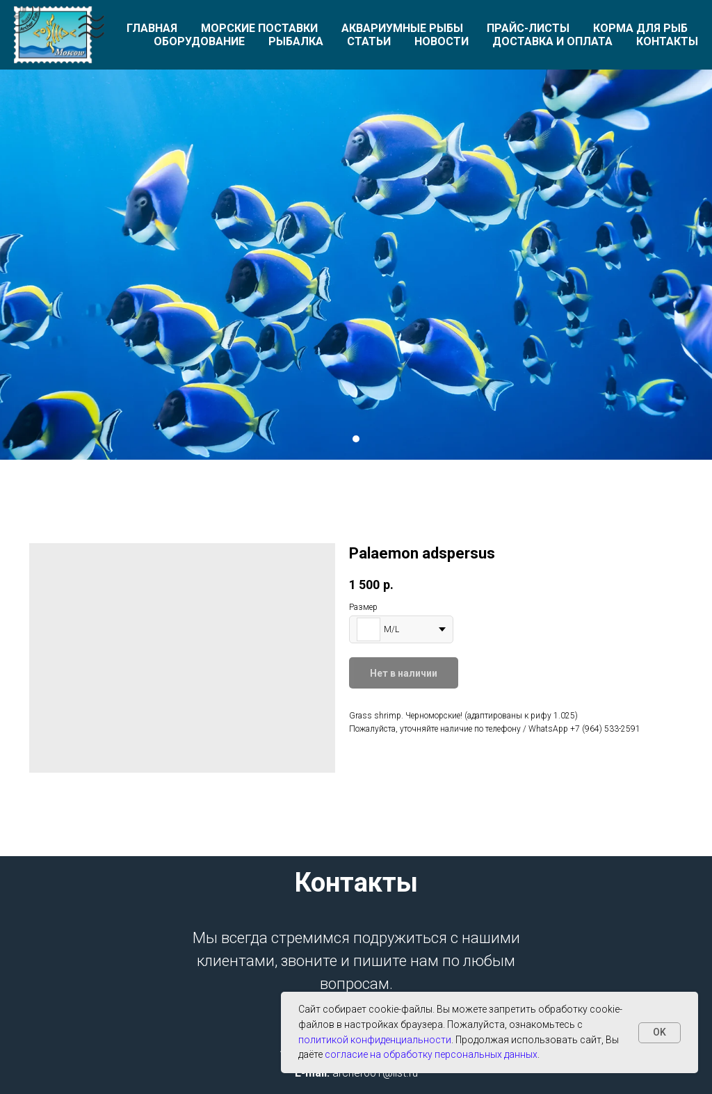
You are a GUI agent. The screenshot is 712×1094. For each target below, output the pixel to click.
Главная (152, 28)
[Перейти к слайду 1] (356, 438)
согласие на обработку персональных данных (431, 1054)
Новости (441, 41)
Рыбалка (295, 41)
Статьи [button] (369, 41)
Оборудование (199, 41)
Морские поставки (259, 28)
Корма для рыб (640, 28)
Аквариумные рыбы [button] (402, 28)
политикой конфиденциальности (374, 1039)
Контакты (667, 41)
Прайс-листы (528, 28)
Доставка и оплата (552, 41)
